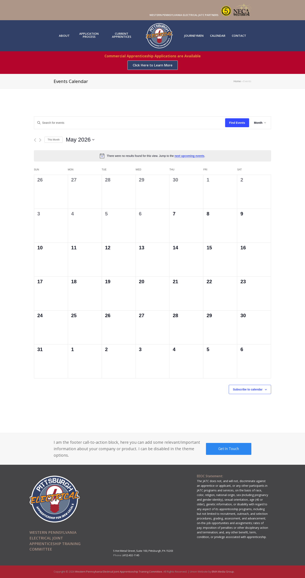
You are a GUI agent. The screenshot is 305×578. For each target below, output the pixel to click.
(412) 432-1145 (130, 555)
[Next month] (40, 140)
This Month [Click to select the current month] (54, 139)
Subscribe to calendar (247, 389)
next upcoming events (189, 155)
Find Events (237, 122)
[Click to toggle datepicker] (80, 140)
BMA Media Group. (223, 571)
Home (237, 81)
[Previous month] (35, 140)
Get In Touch (228, 448)
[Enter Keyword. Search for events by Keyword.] (129, 122)
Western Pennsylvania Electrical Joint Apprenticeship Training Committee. (119, 571)
